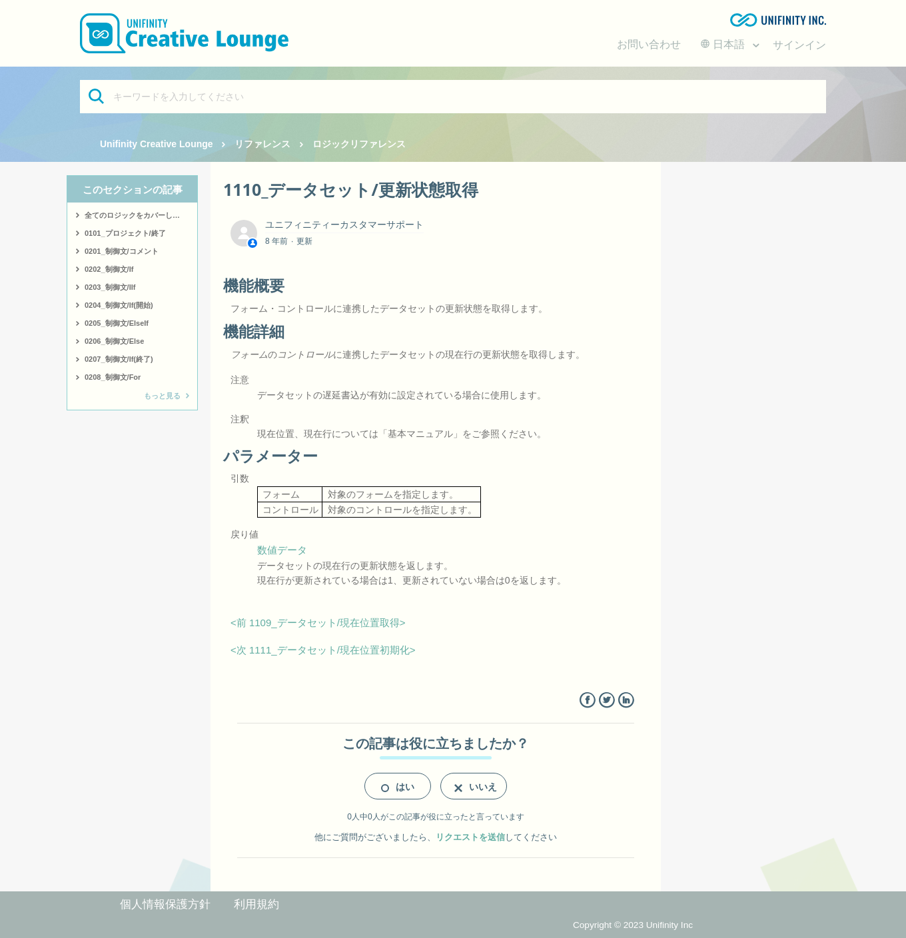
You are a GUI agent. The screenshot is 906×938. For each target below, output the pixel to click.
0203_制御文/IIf (110, 287)
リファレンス (262, 144)
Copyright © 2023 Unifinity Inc (633, 925)
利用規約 (256, 904)
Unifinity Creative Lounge (156, 144)
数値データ (282, 550)
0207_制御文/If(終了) (119, 359)
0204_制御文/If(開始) (119, 305)
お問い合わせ (649, 44)
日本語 (724, 44)
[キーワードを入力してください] (453, 96)
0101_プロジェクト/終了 (125, 233)
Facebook (587, 700)
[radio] (397, 786)
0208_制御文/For (113, 377)
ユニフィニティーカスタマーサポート (344, 224)
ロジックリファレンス (359, 144)
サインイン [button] (799, 45)
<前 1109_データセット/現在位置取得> (318, 622)
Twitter (606, 700)
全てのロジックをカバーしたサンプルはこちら (141, 215)
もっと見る (162, 396)
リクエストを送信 (470, 837)
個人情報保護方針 (165, 904)
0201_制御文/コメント (122, 251)
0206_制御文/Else (114, 341)
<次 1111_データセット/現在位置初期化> (323, 650)
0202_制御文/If (109, 269)
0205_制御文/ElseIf (117, 323)
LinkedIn (626, 700)
